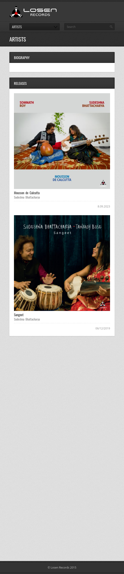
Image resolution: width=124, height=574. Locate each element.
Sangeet (19, 314)
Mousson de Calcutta (27, 192)
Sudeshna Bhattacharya (27, 197)
